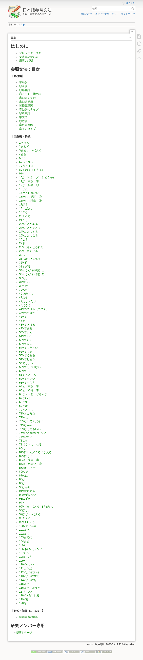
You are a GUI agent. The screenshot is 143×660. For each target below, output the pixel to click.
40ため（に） (27, 293)
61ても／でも (27, 374)
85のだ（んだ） (29, 467)
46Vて (23, 316)
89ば (22, 483)
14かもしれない (29, 192)
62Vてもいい (27, 378)
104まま (24, 541)
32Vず (23, 262)
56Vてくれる (27, 355)
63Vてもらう (27, 382)
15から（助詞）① (30, 196)
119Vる (23, 599)
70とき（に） (27, 409)
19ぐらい (25, 212)
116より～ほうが (29, 587)
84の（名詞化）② (30, 463)
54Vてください (28, 347)
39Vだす (24, 289)
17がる (23, 204)
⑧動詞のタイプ (28, 109)
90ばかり (25, 487)
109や (22, 560)
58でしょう (26, 363)
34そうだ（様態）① (31, 270)
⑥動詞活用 (26, 101)
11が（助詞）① (29, 181)
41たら (23, 297)
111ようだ (25, 568)
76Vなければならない (32, 432)
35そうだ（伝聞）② (31, 274)
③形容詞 (24, 90)
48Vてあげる (27, 324)
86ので (23, 471)
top (23, 24)
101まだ (24, 529)
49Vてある (25, 328)
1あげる (24, 142)
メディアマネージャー (107, 14)
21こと (23, 220)
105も (22, 545)
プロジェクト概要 (30, 53)
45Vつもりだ (27, 312)
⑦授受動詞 (26, 105)
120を (22, 603)
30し (22, 254)
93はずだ (25, 498)
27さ (22, 243)
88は (22, 479)
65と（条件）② (29, 390)
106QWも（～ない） (32, 549)
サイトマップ (128, 14)
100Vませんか (28, 525)
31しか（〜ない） (30, 258)
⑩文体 (23, 117)
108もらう (25, 556)
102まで (24, 533)
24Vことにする (28, 231)
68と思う (25, 402)
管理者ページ (23, 632)
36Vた (23, 278)
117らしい (25, 591)
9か (21, 173)
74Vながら (25, 425)
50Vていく (25, 332)
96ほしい (25, 510)
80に (22, 448)
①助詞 (23, 82)
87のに (23, 475)
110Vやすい (26, 564)
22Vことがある (28, 223)
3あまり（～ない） (31, 150)
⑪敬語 (23, 121)
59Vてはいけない (30, 367)
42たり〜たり (27, 301)
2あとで (24, 146)
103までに (25, 537)
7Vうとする (26, 165)
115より (24, 583)
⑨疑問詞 (24, 113)
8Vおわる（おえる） (32, 169)
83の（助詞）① (29, 459)
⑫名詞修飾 (26, 124)
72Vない (24, 417)
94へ (22, 502)
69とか (23, 405)
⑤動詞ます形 (27, 97)
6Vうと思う (26, 162)
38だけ (23, 285)
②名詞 (23, 86)
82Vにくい (25, 456)
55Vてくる (25, 351)
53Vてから (25, 344)
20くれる (25, 216)
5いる (22, 158)
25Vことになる (28, 235)
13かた (23, 189)
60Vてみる (25, 371)
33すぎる (25, 266)
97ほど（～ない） (30, 514)
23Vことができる (30, 227)
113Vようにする (29, 576)
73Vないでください (31, 421)
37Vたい (24, 281)
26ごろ (23, 239)
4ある (22, 154)
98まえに (25, 518)
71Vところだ (27, 413)
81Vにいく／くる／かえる (35, 452)
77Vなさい (25, 436)
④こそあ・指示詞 (30, 93)
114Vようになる (29, 580)
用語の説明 (26, 60)
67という (25, 398)
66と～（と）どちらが (33, 394)
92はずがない (27, 494)
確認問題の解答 (28, 617)
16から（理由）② (30, 200)
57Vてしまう (27, 359)
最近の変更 (87, 14)
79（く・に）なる (30, 444)
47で (22, 320)
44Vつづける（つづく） (34, 309)
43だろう (25, 305)
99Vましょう (27, 521)
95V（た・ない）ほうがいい (36, 506)
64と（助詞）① (29, 386)
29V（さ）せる (28, 250)
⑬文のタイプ (27, 128)
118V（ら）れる (29, 595)
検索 (133, 8)
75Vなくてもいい (30, 429)
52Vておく (25, 340)
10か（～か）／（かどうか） (37, 177)
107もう (24, 553)
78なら (23, 440)
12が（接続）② (29, 185)
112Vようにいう (29, 572)
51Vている (25, 336)
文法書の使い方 (28, 56)
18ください (26, 208)
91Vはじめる (27, 490)
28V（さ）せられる (31, 247)
